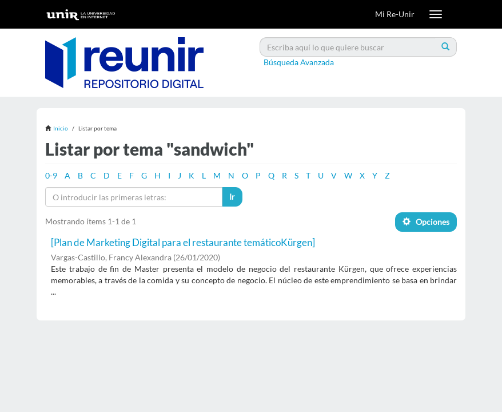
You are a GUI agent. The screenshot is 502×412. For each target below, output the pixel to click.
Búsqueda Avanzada (299, 62)
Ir (232, 196)
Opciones (426, 222)
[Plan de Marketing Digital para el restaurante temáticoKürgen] (183, 242)
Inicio (60, 128)
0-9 (51, 175)
